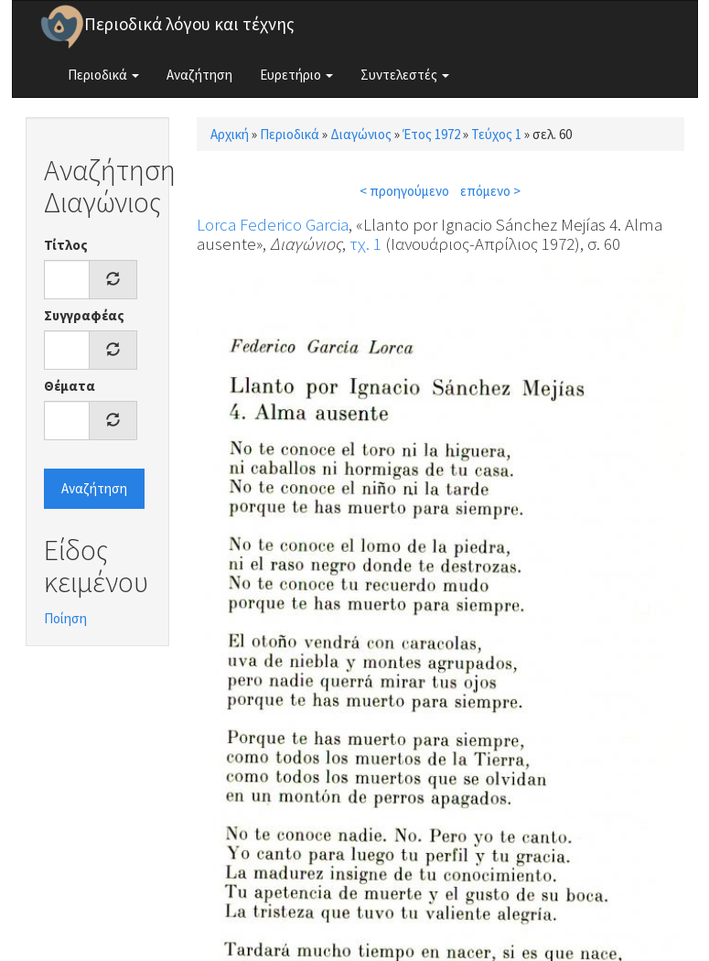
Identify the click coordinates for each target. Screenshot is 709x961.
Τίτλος (66, 245)
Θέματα (69, 385)
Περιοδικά (103, 74)
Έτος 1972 (431, 134)
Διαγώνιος (361, 134)
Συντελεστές (404, 74)
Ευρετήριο (296, 74)
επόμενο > (490, 191)
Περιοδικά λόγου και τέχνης (189, 24)
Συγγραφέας (84, 315)
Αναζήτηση (199, 74)
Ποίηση (65, 618)
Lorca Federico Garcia (273, 224)
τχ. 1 (365, 243)
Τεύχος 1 (496, 134)
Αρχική (229, 134)
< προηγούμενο (404, 191)
